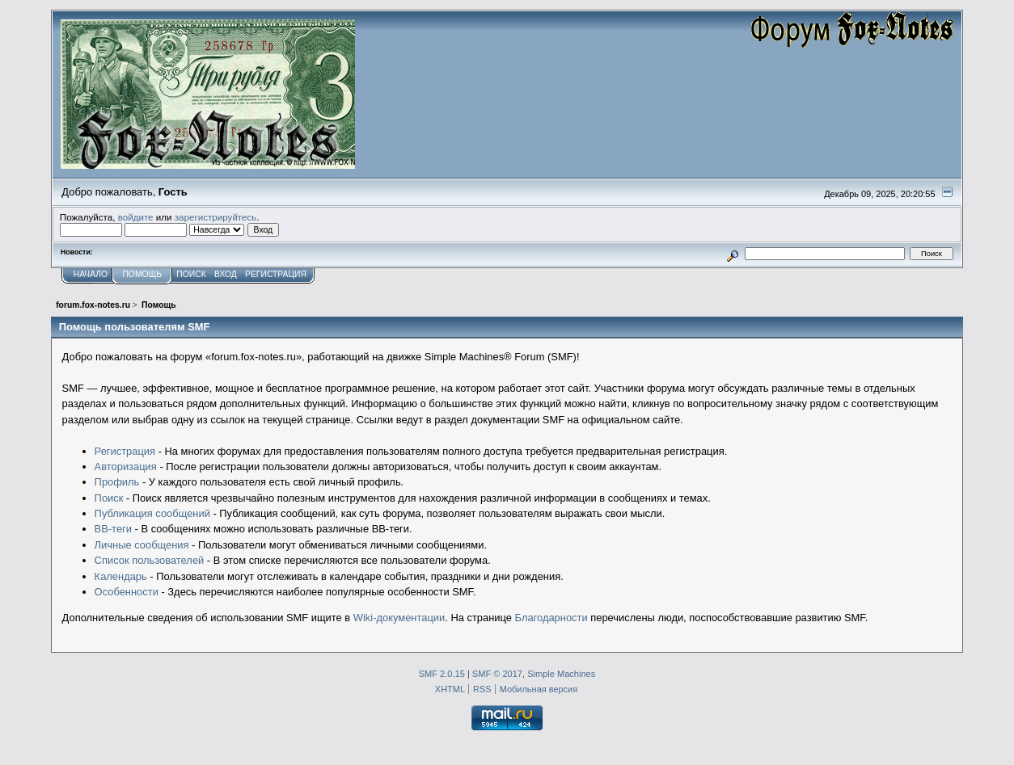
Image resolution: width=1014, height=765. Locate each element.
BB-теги (113, 529)
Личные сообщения (142, 545)
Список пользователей (150, 560)
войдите (136, 217)
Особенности (126, 592)
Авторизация (126, 466)
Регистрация (125, 451)
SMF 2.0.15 (442, 674)
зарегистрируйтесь (216, 217)
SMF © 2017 (497, 674)
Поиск (109, 498)
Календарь (121, 576)
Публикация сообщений (152, 513)
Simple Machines (561, 674)
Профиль (117, 482)
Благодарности (551, 618)
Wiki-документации (399, 618)
